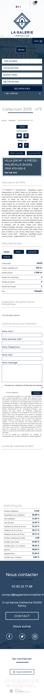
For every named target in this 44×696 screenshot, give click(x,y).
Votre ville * (7, 355)
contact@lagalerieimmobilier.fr (23, 594)
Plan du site (7, 682)
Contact (22, 616)
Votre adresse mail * (12, 339)
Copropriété (32, 252)
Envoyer (37, 393)
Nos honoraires (27, 682)
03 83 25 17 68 (22, 586)
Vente (21, 49)
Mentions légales (17, 682)
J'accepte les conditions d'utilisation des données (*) (23, 386)
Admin (38, 682)
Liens (33, 682)
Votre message (9, 362)
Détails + (19, 252)
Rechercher (22, 88)
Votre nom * (8, 331)
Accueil (4, 120)
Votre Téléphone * (11, 347)
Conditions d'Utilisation (20, 436)
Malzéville (12, 120)
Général (7, 252)
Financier (7, 257)
